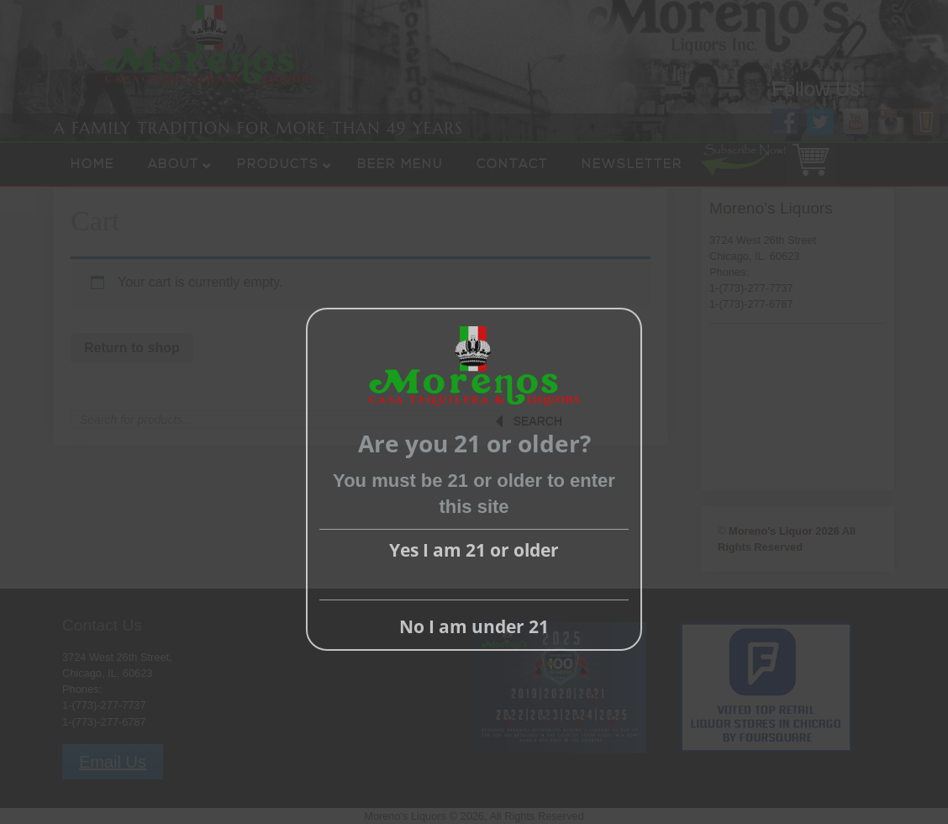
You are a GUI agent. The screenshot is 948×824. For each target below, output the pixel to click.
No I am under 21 (474, 626)
